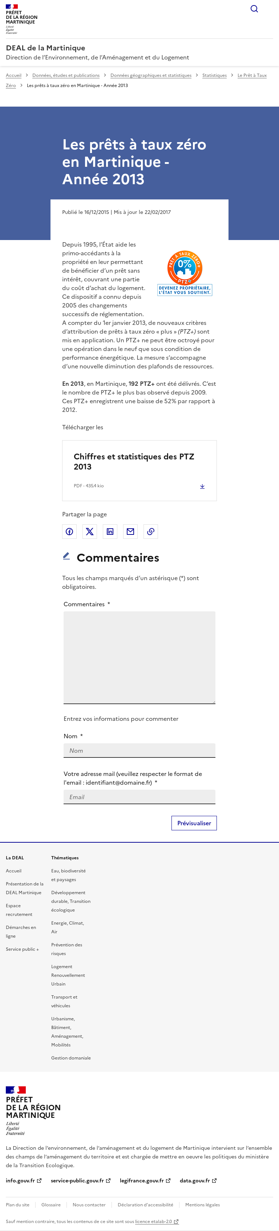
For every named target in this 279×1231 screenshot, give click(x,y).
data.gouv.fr (195, 1181)
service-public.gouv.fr (77, 1181)
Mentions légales (202, 1205)
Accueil (13, 75)
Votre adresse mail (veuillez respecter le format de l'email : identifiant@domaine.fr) (133, 778)
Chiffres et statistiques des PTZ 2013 (134, 462)
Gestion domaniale (71, 1058)
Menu (269, 8)
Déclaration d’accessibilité (145, 1205)
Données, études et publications (66, 75)
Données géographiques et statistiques (150, 75)
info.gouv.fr (20, 1181)
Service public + (22, 949)
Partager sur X (89, 531)
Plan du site (17, 1205)
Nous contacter (89, 1205)
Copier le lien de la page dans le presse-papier (150, 531)
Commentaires (87, 604)
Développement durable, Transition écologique (70, 901)
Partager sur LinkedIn (110, 531)
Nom (73, 736)
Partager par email (130, 531)
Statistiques (214, 75)
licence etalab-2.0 (153, 1221)
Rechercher (254, 8)
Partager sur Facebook (69, 531)
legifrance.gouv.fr (142, 1181)
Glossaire (51, 1205)
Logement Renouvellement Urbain (68, 975)
